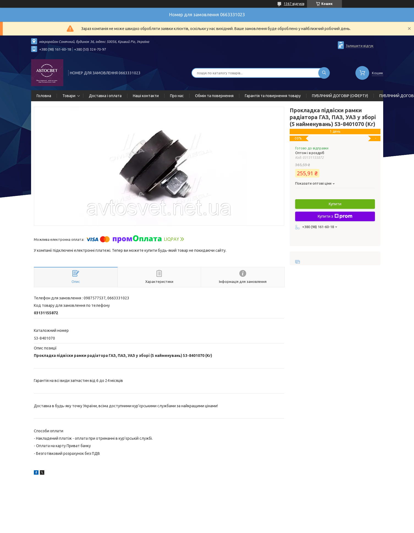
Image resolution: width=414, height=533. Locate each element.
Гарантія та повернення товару (273, 96)
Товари (68, 96)
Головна (44, 96)
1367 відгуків (294, 4)
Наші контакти (146, 96)
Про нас (177, 96)
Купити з (335, 216)
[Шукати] (324, 73)
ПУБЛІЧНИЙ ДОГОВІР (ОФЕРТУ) (340, 96)
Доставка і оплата (105, 96)
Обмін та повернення (214, 96)
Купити (335, 204)
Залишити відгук (360, 46)
